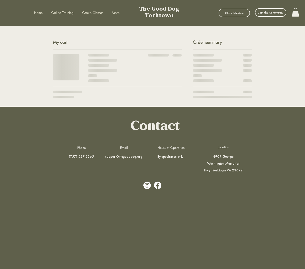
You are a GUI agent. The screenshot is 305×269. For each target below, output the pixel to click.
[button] (295, 12)
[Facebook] (157, 185)
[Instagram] (147, 185)
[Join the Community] (270, 12)
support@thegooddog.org (124, 157)
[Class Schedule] (234, 13)
